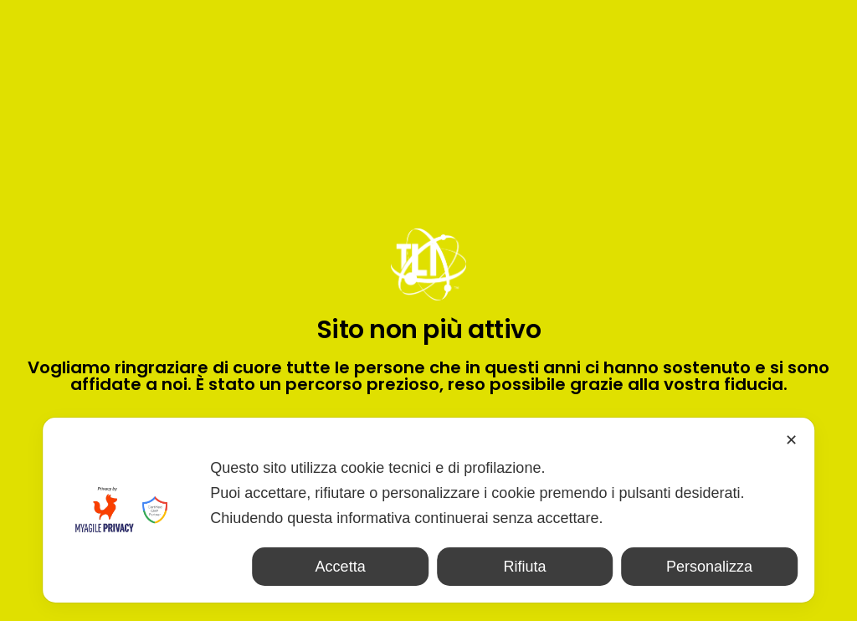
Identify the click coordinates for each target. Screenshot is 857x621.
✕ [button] (791, 440)
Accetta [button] (341, 566)
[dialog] (428, 510)
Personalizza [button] (709, 566)
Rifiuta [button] (525, 566)
